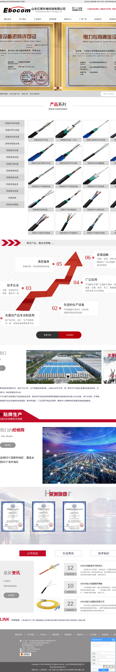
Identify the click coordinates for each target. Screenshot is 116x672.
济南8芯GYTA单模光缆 (41, 186)
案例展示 (68, 635)
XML (102, 1)
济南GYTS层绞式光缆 (96, 233)
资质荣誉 (52, 19)
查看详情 (47, 335)
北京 (50, 670)
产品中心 (43, 635)
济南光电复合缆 (12, 143)
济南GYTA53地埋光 (68, 210)
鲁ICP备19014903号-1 (58, 667)
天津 (68, 670)
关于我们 (22, 19)
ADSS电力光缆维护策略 (91, 584)
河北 (64, 670)
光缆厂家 (25, 94)
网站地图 (94, 1)
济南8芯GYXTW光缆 (95, 186)
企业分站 (87, 1)
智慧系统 (74, 620)
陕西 (71, 670)
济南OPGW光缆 (12, 123)
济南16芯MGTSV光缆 (68, 163)
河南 (75, 670)
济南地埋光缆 (12, 171)
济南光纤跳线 (12, 204)
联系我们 (70, 335)
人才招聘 (93, 635)
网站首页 (7, 19)
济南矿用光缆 (12, 164)
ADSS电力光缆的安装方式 (92, 602)
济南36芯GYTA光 (41, 140)
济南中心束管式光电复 (41, 233)
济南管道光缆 (12, 157)
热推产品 (35, 670)
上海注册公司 (26, 620)
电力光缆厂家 (14, 94)
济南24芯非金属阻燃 (96, 163)
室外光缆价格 (34, 94)
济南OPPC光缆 (12, 130)
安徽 (61, 670)
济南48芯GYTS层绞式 (68, 233)
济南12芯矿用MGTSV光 (41, 163)
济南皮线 (12, 198)
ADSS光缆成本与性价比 (91, 566)
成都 (79, 670)
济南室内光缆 (12, 191)
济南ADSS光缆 (12, 137)
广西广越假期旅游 (37, 620)
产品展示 (37, 19)
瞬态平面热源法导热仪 (62, 620)
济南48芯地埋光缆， (41, 210)
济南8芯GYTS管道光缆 (68, 186)
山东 (82, 670)
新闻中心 (67, 19)
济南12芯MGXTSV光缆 (95, 140)
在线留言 (98, 19)
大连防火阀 (81, 620)
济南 (53, 670)
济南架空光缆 (12, 150)
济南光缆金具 (12, 184)
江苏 (57, 670)
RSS (98, 1)
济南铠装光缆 (12, 177)
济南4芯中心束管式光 (96, 210)
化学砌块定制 (49, 620)
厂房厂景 (83, 19)
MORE (8, 445)
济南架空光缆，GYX (68, 140)
